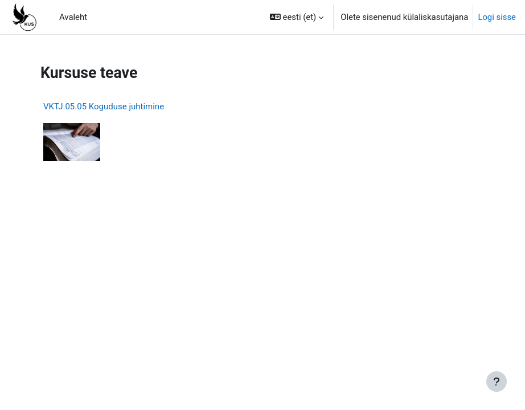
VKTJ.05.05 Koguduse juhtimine (103, 106)
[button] (296, 17)
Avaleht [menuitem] (73, 17)
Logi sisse (497, 17)
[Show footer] (496, 381)
